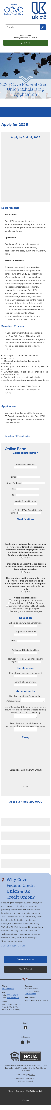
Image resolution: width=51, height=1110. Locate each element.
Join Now (25, 43)
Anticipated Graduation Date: (25, 650)
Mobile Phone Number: (25, 501)
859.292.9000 (25, 35)
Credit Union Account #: (25, 464)
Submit (25, 789)
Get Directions (30, 996)
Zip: (14, 495)
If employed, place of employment (25, 673)
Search (43, 27)
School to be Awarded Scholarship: (25, 623)
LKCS (32, 1077)
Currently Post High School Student (26, 603)
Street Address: (14, 483)
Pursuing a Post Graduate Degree (25, 611)
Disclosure (20, 1093)
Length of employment (25, 682)
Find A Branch (25, 971)
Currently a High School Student (25, 600)
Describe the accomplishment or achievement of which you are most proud (26, 726)
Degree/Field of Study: (25, 631)
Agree (25, 557)
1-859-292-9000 (31, 804)
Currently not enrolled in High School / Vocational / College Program (25, 607)
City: (14, 489)
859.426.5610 (12, 998)
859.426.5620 (13, 1000)
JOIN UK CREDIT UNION (13, 948)
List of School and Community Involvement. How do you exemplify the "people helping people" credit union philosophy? (25, 711)
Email (13, 477)
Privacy (10, 1093)
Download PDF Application (17, 436)
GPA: (13, 640)
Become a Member (26, 961)
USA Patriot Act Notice (34, 1093)
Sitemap (25, 1102)
